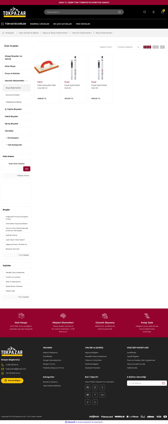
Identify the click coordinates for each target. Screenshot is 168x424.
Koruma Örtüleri (13, 95)
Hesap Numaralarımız (52, 360)
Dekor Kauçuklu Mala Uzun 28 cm (46, 86)
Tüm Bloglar (24, 255)
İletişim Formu (49, 364)
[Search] (84, 12)
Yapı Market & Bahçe (52, 386)
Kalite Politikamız (50, 352)
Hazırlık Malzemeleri (14, 80)
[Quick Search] (12, 168)
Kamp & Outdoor (50, 382)
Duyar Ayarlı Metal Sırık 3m (99, 86)
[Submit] (163, 383)
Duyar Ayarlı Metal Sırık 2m (72, 86)
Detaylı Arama (23, 175)
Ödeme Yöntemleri (93, 360)
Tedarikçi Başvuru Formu (53, 368)
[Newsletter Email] (147, 383)
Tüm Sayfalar (23, 297)
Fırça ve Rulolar (12, 73)
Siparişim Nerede (92, 368)
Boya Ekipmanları (104, 33)
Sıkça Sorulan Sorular (136, 364)
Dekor (40, 82)
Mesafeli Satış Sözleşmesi (96, 356)
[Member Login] (153, 12)
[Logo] (14, 12)
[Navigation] (13, 24)
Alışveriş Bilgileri (91, 352)
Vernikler (9, 131)
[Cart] (162, 12)
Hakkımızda (132, 368)
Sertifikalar (47, 356)
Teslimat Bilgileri (92, 364)
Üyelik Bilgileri (133, 356)
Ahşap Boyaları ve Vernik (13, 57)
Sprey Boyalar (11, 123)
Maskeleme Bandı (13, 102)
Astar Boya (10, 66)
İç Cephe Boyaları (13, 109)
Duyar (67, 82)
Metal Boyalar (11, 116)
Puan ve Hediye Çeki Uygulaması (141, 360)
